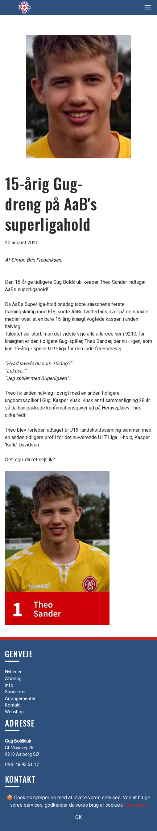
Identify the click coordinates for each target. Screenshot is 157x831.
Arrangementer (20, 698)
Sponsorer (15, 692)
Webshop (14, 712)
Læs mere (136, 805)
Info (9, 685)
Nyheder (13, 671)
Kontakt (13, 705)
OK (78, 817)
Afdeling (13, 678)
